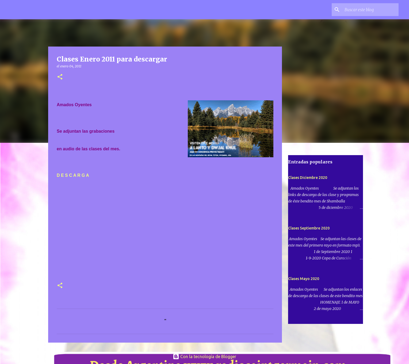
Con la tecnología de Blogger (204, 356)
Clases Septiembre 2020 (309, 228)
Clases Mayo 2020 (303, 279)
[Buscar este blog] (370, 9)
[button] (60, 77)
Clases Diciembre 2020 (307, 177)
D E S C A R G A (73, 175)
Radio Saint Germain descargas (88, 9)
